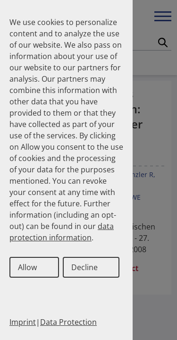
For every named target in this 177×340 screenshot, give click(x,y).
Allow (27, 267)
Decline (84, 267)
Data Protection (68, 322)
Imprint (22, 322)
